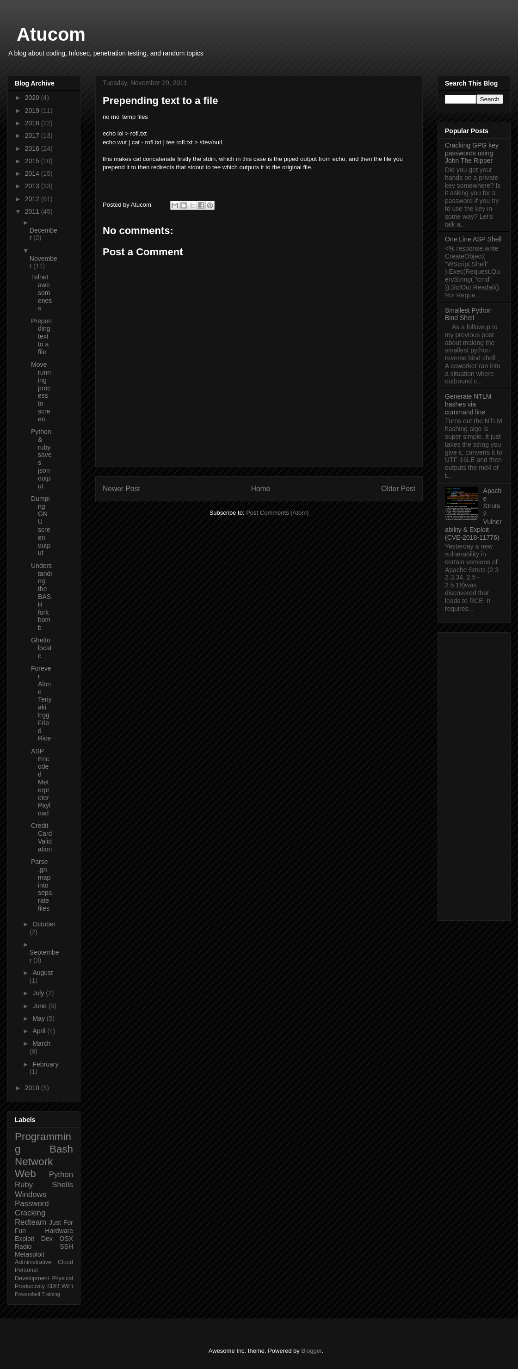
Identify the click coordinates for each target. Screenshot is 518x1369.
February (45, 1064)
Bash (61, 1149)
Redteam (30, 1222)
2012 (33, 199)
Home (261, 489)
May (39, 1018)
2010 (33, 1088)
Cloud (65, 1262)
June (40, 1006)
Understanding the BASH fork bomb (41, 596)
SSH (66, 1246)
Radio (23, 1246)
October (44, 924)
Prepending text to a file (41, 336)
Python (61, 1174)
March (41, 1043)
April (39, 1031)
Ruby (24, 1184)
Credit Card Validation (41, 837)
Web (25, 1173)
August (42, 972)
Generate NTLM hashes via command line (468, 404)
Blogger (311, 1350)
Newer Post (121, 489)
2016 (33, 148)
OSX (66, 1238)
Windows (30, 1194)
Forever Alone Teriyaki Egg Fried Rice (41, 703)
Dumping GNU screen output (40, 526)
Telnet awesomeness (41, 292)
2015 (33, 161)
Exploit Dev (34, 1238)
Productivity (30, 1286)
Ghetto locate (41, 648)
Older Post (398, 489)
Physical (62, 1278)
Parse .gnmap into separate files (41, 885)
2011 (33, 211)
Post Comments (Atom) (277, 512)
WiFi (67, 1286)
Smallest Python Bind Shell (468, 314)
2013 (33, 186)
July (39, 993)
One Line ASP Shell (473, 239)
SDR (53, 1286)
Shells (62, 1184)
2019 (33, 110)
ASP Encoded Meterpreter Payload (40, 782)
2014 (33, 173)
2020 (33, 97)
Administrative (33, 1262)
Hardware (59, 1230)
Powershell (27, 1294)
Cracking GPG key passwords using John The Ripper (472, 153)
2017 (33, 135)
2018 (33, 123)
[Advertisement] (474, 774)
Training (51, 1294)
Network (34, 1161)
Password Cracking (32, 1208)
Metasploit (29, 1254)
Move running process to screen (41, 392)
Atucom (51, 34)
